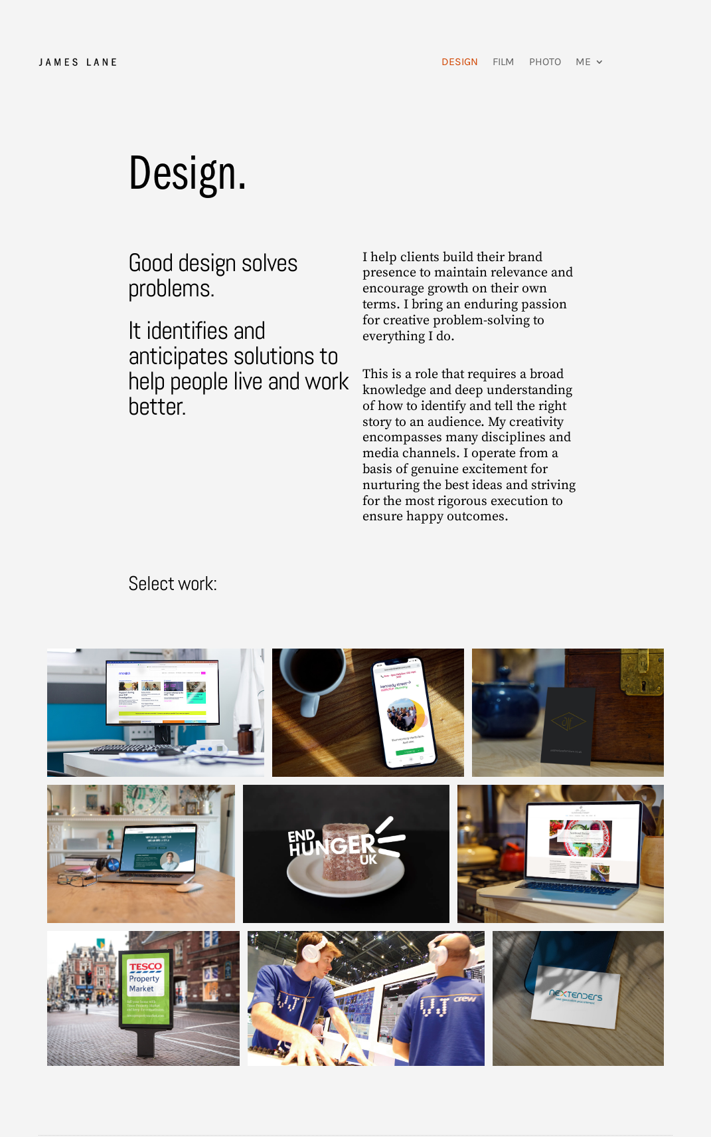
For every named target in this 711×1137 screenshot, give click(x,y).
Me (583, 61)
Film (503, 61)
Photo (545, 61)
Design (459, 61)
